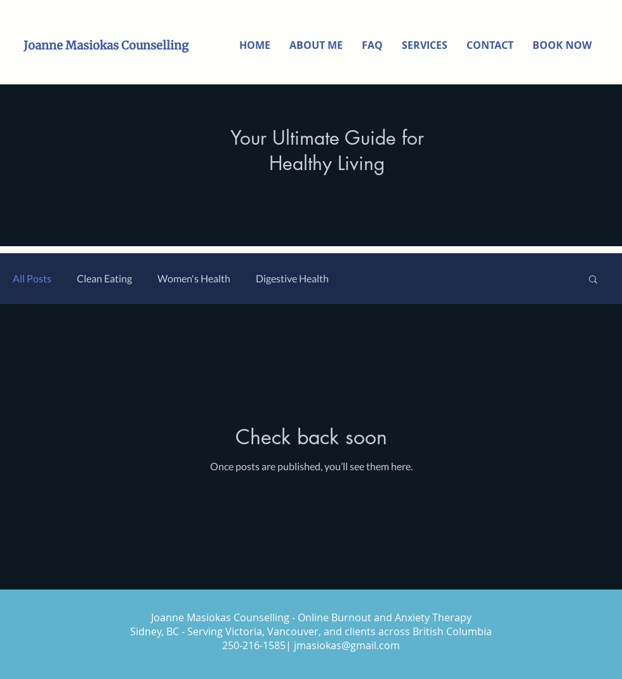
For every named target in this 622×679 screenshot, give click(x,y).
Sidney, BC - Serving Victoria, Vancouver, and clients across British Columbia (311, 631)
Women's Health (193, 278)
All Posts (32, 278)
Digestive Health (292, 278)
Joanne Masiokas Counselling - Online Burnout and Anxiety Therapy (311, 617)
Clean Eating (104, 278)
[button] (593, 280)
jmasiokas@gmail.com (347, 645)
